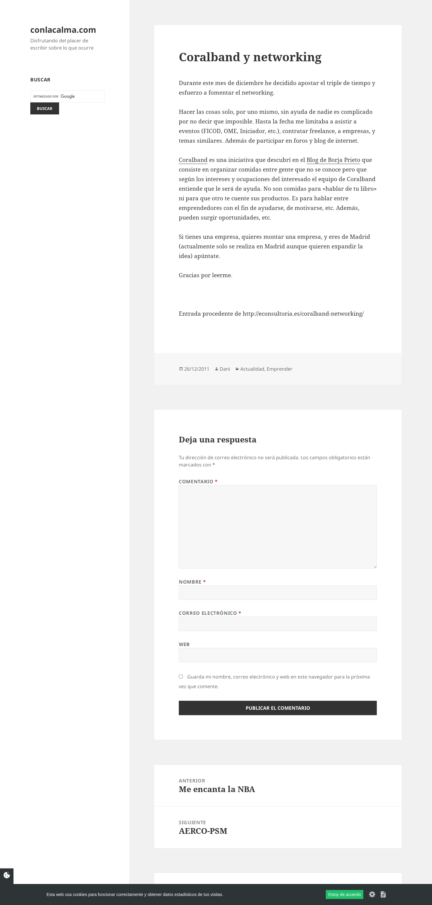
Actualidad (252, 369)
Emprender (279, 369)
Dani (225, 369)
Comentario (198, 481)
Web (184, 644)
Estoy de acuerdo (344, 894)
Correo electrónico (210, 613)
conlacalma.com (63, 29)
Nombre (192, 582)
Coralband (193, 160)
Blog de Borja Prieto (333, 160)
